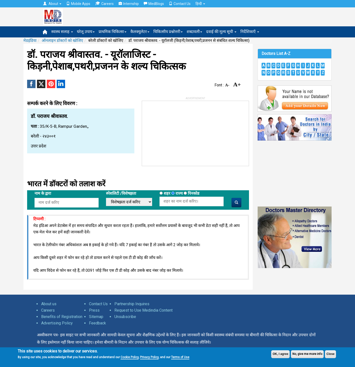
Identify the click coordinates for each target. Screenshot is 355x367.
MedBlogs (154, 4)
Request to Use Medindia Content (143, 310)
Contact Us (180, 4)
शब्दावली (194, 31)
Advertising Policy (57, 323)
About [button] (52, 4)
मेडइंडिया (29, 40)
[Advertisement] (179, 131)
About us (48, 304)
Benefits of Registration (61, 316)
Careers (104, 3)
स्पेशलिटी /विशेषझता (121, 193)
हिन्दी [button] (200, 4)
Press (94, 310)
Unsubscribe (125, 316)
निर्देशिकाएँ (249, 31)
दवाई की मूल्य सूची (221, 31)
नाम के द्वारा (43, 193)
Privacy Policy (149, 357)
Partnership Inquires (131, 304)
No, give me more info (307, 354)
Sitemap (96, 316)
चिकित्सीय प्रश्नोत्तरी (168, 31)
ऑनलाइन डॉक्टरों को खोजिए (62, 40)
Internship (129, 4)
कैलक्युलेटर (139, 31)
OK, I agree (280, 354)
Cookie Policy (130, 357)
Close (330, 354)
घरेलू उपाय (86, 31)
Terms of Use (180, 357)
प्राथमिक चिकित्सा (112, 31)
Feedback (97, 323)
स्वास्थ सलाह (62, 31)
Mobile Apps (78, 4)
